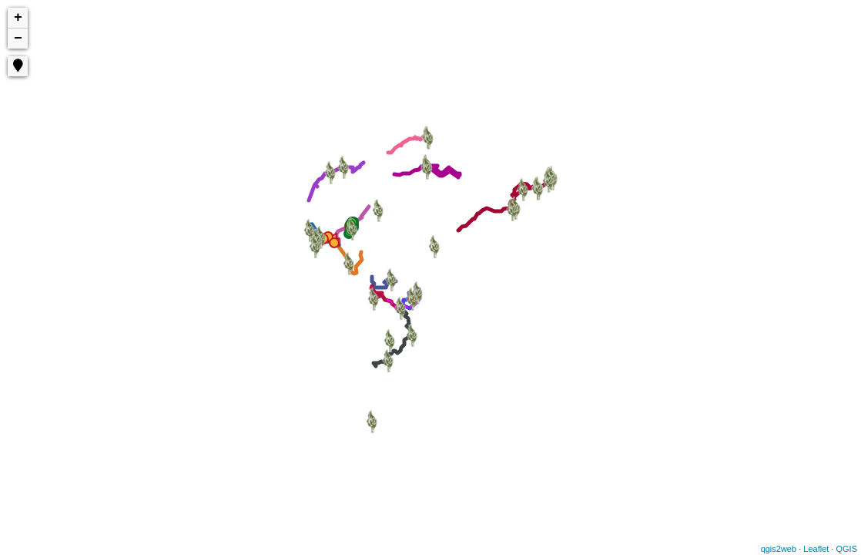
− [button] (18, 38)
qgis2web (778, 548)
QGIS (846, 548)
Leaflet (816, 548)
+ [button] (18, 17)
